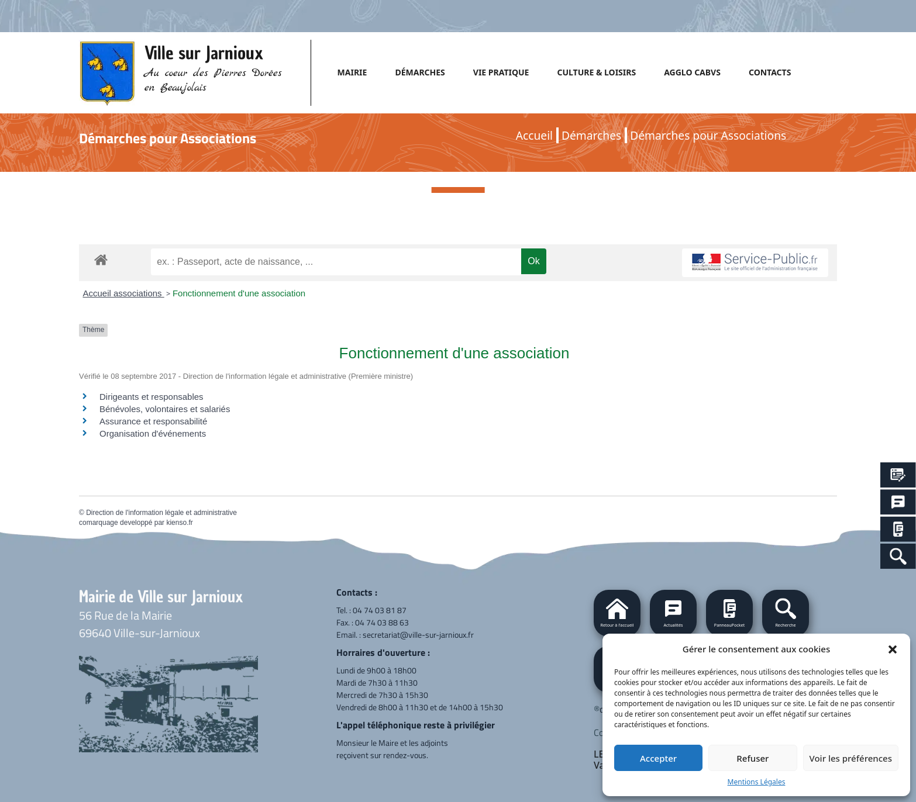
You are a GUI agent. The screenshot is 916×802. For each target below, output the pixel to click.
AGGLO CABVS (692, 72)
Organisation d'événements (152, 433)
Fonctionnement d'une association (239, 293)
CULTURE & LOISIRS (596, 72)
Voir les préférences (851, 758)
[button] (892, 649)
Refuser (752, 758)
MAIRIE (352, 72)
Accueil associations (123, 293)
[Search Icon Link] (898, 556)
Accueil (534, 135)
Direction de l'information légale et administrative (161, 513)
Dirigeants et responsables (151, 397)
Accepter (658, 758)
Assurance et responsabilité (153, 421)
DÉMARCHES (420, 72)
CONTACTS (770, 72)
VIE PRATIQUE (501, 72)
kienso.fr (179, 522)
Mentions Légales (757, 782)
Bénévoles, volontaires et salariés (164, 409)
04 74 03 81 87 (380, 610)
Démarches (591, 135)
